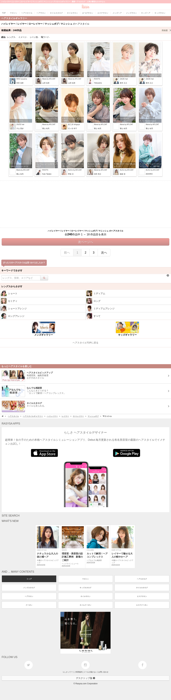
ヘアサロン (29, 596)
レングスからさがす (11, 286)
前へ (67, 252)
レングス (11, 37)
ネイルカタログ (142, 588)
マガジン (85, 579)
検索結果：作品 (86, 30)
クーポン (29, 605)
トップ (29, 579)
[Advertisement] (85, 204)
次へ (104, 252)
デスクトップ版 (85, 678)
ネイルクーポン (85, 605)
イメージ (22, 37)
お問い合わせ (103, 672)
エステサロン (142, 596)
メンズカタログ (29, 588)
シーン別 (34, 37)
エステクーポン (142, 605)
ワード (45, 37)
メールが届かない (90, 672)
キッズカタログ (85, 588)
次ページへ (85, 242)
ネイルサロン (85, 596)
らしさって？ (68, 672)
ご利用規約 (78, 672)
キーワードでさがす (11, 270)
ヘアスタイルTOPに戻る (86, 342)
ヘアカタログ (142, 579)
